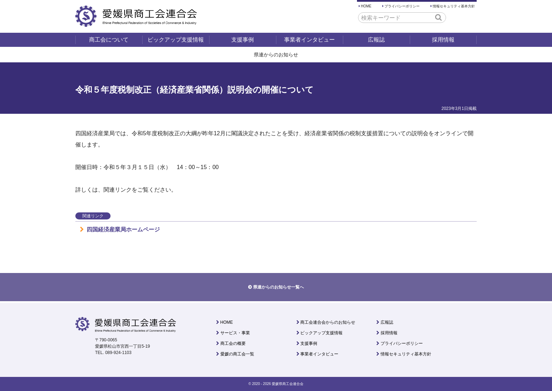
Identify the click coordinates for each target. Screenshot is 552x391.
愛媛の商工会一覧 (237, 354)
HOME (366, 6)
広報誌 (376, 40)
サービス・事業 (235, 332)
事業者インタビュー (309, 40)
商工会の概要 (233, 343)
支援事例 (242, 40)
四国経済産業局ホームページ (120, 229)
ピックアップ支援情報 (176, 40)
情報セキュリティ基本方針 (454, 6)
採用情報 (443, 40)
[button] (438, 17)
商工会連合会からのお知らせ (327, 322)
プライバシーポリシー (402, 6)
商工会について (108, 40)
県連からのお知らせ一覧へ (278, 287)
